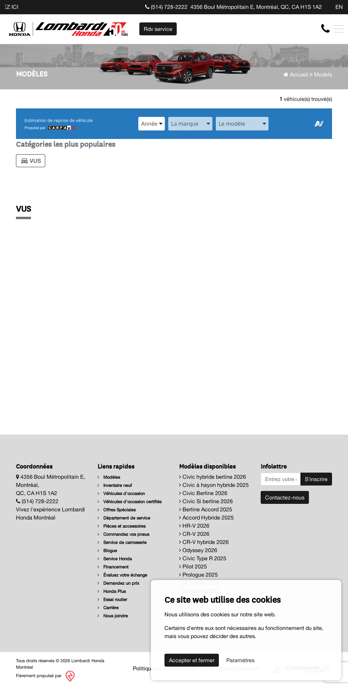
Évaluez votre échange (122, 575)
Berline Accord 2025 (205, 509)
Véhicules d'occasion (121, 493)
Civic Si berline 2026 (206, 501)
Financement (113, 566)
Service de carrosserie (122, 542)
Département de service (124, 518)
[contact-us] (325, 28)
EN (339, 7)
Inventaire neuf (115, 485)
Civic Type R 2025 (202, 558)
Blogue (107, 550)
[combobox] (151, 123)
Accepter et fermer (191, 660)
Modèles (109, 477)
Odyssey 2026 (198, 550)
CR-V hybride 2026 (204, 542)
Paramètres (240, 660)
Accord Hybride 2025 (206, 517)
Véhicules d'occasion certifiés (129, 501)
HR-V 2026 (194, 526)
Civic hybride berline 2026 (212, 477)
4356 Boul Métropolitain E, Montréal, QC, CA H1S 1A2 (256, 7)
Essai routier (112, 599)
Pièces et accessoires (121, 526)
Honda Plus (112, 591)
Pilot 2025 (193, 566)
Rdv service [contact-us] (158, 29)
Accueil (295, 74)
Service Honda (115, 558)
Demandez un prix (118, 583)
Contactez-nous (284, 497)
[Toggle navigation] (339, 28)
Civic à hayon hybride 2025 (214, 485)
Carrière (108, 607)
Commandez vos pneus (123, 534)
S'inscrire (316, 479)
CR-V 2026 (194, 534)
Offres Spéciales (117, 509)
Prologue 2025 (198, 574)
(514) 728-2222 (166, 7)
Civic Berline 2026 (203, 493)
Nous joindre (113, 615)
